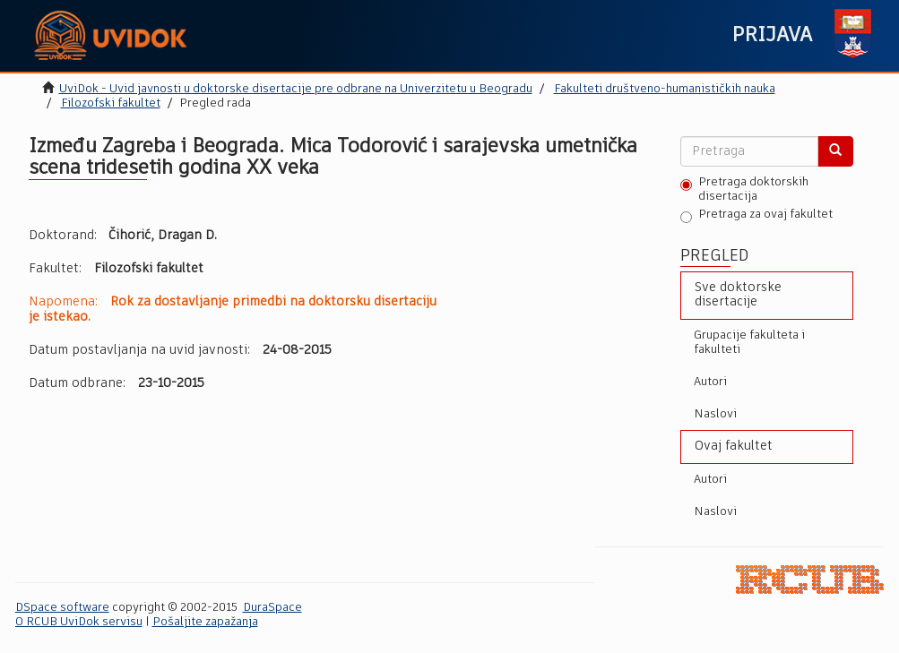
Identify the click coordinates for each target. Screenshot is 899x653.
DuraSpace (272, 608)
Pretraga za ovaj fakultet (756, 216)
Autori (710, 382)
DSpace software (62, 608)
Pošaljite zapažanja (205, 622)
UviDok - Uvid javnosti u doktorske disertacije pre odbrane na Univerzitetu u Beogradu (295, 89)
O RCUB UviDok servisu (79, 622)
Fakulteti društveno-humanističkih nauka (664, 89)
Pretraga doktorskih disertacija (744, 189)
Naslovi (715, 414)
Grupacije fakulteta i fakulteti (749, 343)
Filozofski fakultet (110, 103)
